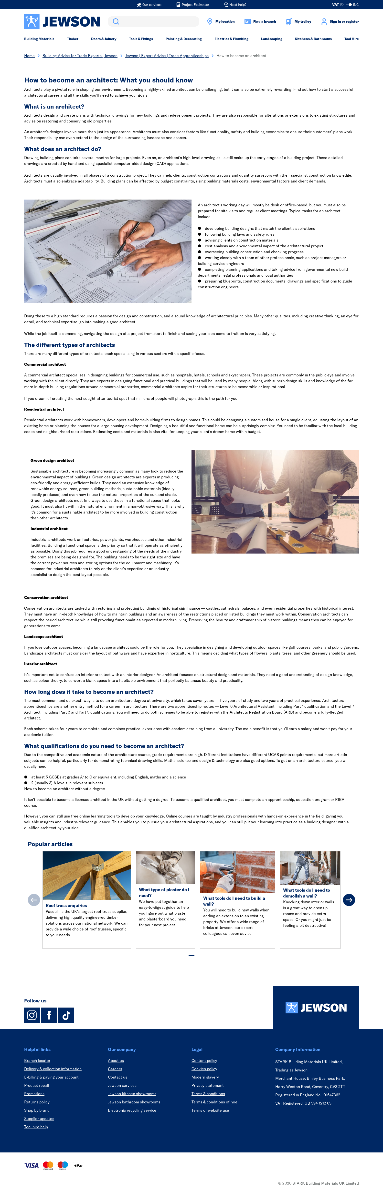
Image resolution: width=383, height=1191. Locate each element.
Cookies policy (204, 1068)
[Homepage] (316, 1007)
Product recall (36, 1085)
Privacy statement (208, 1085)
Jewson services (122, 1085)
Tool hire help (36, 1126)
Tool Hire (351, 39)
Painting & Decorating (184, 39)
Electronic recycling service (132, 1110)
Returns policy (37, 1102)
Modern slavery (205, 1077)
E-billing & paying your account (51, 1077)
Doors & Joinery (104, 39)
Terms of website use (210, 1110)
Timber (72, 39)
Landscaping (271, 39)
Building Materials (39, 39)
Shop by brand (37, 1110)
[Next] (349, 900)
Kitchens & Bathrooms (313, 39)
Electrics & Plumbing (231, 39)
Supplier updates (39, 1118)
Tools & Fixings (141, 39)
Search (115, 21)
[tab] (191, 955)
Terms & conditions (208, 1093)
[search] (153, 21)
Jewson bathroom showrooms (134, 1102)
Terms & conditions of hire (214, 1102)
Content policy (204, 1060)
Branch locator (37, 1060)
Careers (115, 1068)
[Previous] (34, 900)
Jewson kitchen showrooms (132, 1093)
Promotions (34, 1093)
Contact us (117, 1077)
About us (116, 1060)
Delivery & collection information (53, 1068)
